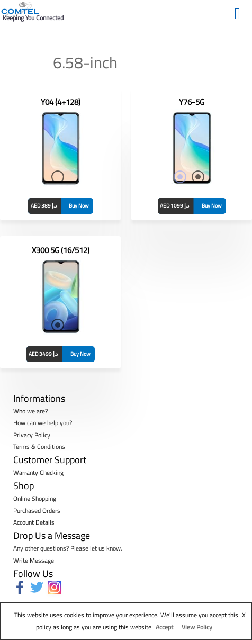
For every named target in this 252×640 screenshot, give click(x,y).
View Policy (197, 627)
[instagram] (56, 587)
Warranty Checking (38, 472)
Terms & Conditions (39, 446)
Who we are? (30, 411)
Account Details (34, 522)
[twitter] (39, 587)
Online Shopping (34, 498)
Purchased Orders (36, 511)
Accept (164, 627)
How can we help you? (42, 423)
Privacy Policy (31, 435)
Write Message (33, 560)
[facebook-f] (22, 587)
